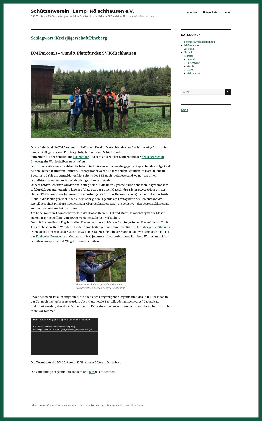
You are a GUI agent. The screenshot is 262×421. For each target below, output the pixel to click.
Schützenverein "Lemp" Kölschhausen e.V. (82, 11)
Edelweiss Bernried (49, 236)
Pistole (190, 66)
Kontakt (226, 11)
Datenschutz (210, 11)
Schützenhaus (191, 45)
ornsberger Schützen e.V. (154, 227)
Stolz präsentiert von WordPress (125, 405)
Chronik (188, 52)
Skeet (190, 70)
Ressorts (188, 56)
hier (92, 371)
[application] (64, 336)
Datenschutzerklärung (92, 405)
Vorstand (189, 49)
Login (184, 110)
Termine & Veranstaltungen (199, 41)
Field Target (194, 73)
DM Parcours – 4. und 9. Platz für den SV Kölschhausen (83, 52)
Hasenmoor (81, 156)
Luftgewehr (193, 63)
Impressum (191, 11)
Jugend (191, 59)
